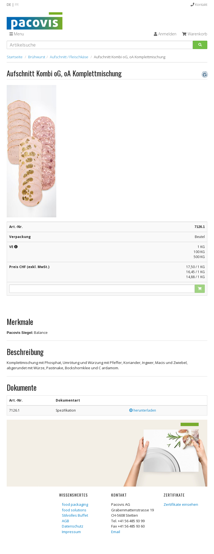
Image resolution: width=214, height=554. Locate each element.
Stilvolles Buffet (75, 515)
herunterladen (142, 410)
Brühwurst (36, 56)
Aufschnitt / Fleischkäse (69, 56)
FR (17, 4)
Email (115, 531)
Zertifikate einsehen (181, 504)
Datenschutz (72, 526)
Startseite (15, 56)
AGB (65, 520)
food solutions (74, 509)
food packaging (75, 504)
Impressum (71, 531)
